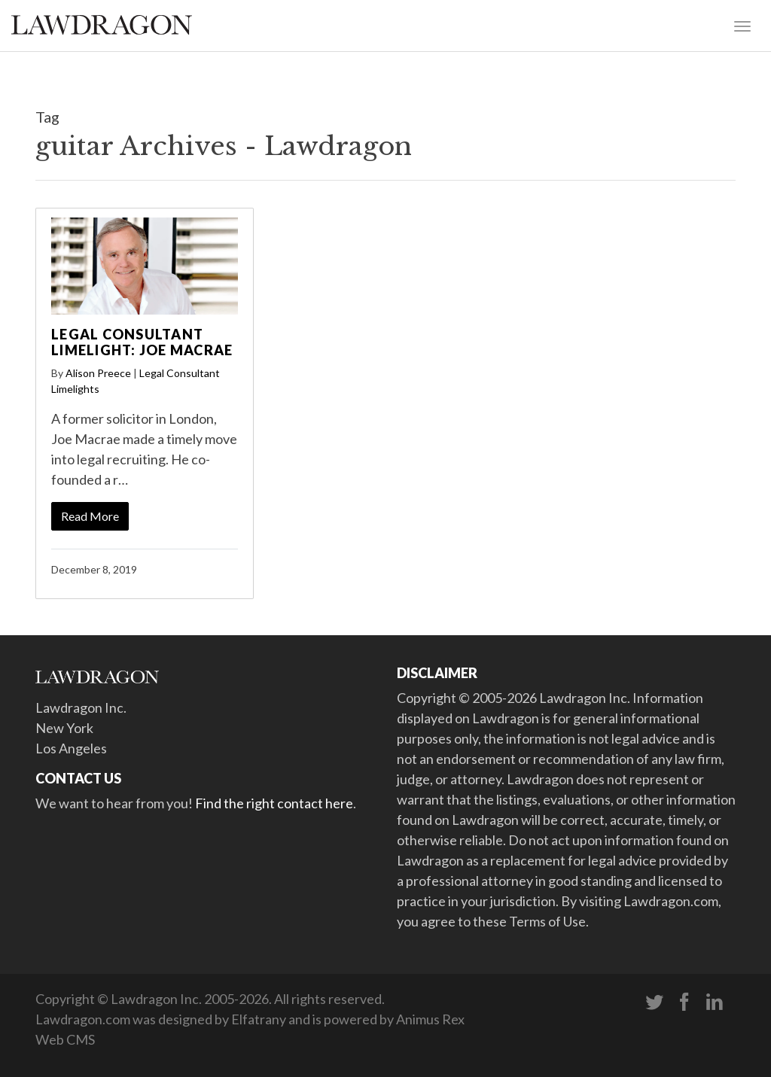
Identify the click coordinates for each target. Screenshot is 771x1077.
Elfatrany (258, 1019)
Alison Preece (98, 373)
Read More (90, 516)
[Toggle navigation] (742, 25)
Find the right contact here (274, 803)
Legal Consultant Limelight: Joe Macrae (142, 342)
